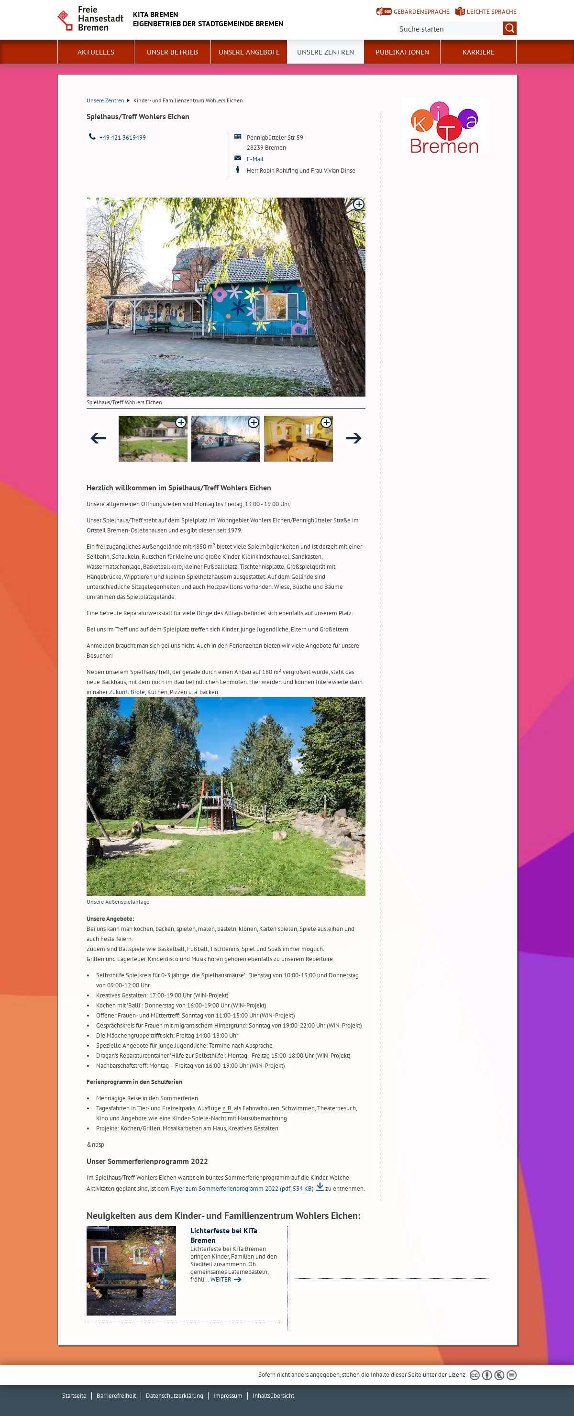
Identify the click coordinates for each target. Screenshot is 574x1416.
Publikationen (402, 52)
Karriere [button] (479, 52)
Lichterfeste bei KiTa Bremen (223, 1235)
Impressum (228, 1396)
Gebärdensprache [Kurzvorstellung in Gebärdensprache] (422, 12)
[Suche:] (457, 28)
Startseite (74, 1396)
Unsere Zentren (325, 52)
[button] (153, 439)
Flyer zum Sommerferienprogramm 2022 (242, 1188)
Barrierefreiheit (116, 1396)
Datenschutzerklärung (174, 1396)
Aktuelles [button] (95, 52)
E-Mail (255, 159)
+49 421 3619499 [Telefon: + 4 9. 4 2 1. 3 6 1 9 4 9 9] (122, 137)
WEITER (221, 1279)
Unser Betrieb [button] (172, 52)
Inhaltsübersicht (273, 1396)
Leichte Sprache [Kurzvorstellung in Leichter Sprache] (492, 12)
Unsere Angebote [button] (249, 52)
